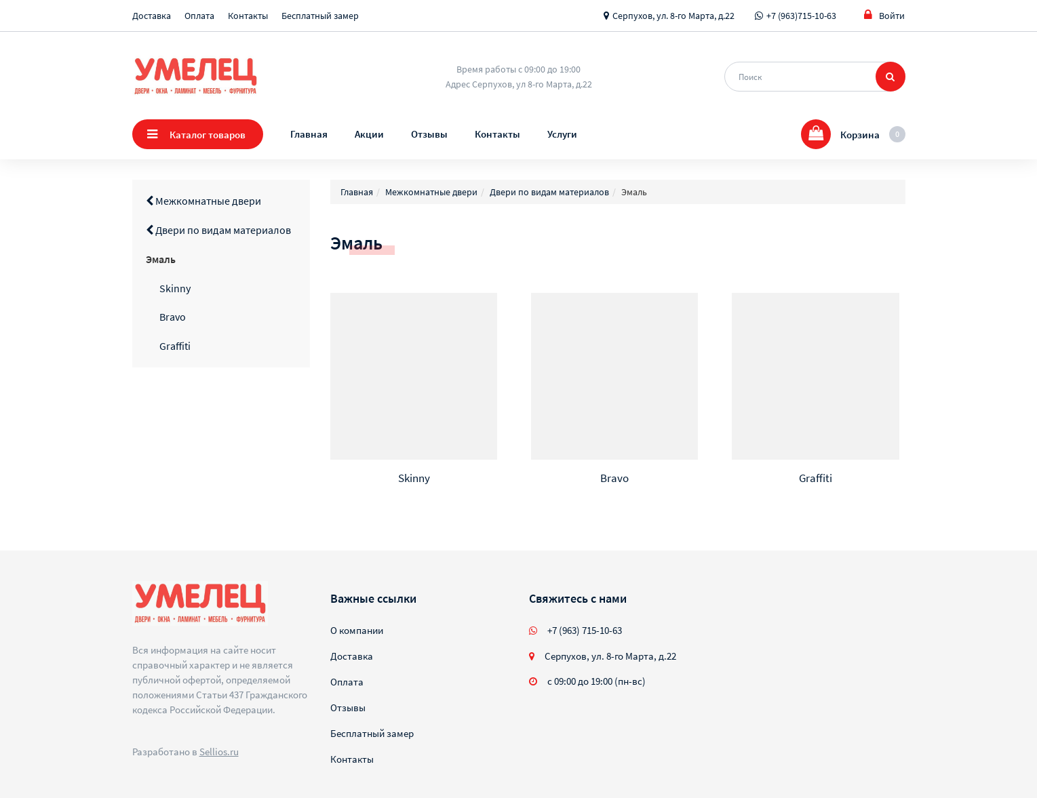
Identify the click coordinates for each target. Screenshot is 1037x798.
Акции (369, 133)
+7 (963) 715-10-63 (584, 630)
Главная (309, 133)
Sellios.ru (219, 751)
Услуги (562, 133)
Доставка (151, 15)
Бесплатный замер (320, 15)
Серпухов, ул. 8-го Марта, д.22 (673, 15)
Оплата (199, 15)
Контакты (248, 15)
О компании (356, 630)
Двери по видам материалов (218, 230)
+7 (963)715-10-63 (801, 15)
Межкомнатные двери (203, 200)
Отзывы (429, 133)
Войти (884, 15)
